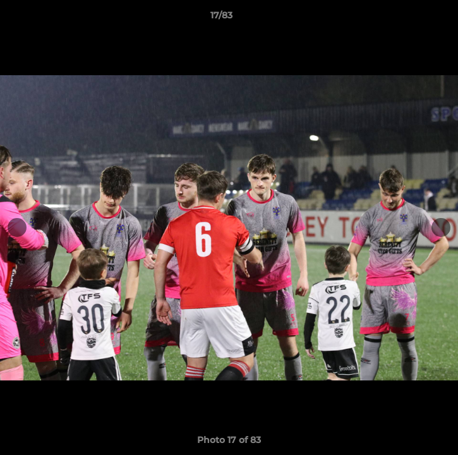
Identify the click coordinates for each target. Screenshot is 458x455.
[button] (412, 18)
